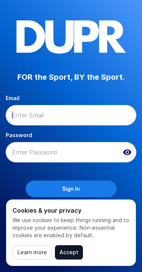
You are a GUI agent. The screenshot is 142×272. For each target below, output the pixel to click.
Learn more (32, 252)
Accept (68, 252)
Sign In (71, 188)
